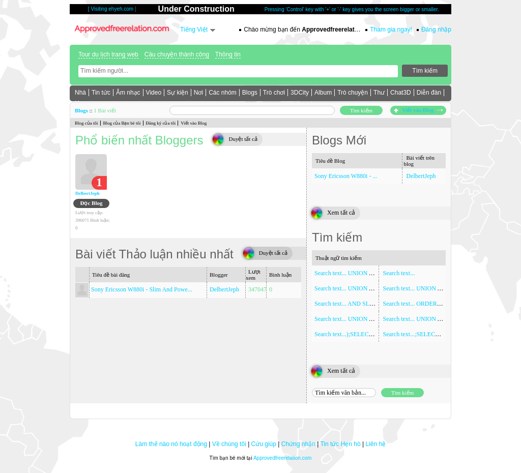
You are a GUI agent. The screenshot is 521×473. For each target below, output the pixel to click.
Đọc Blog (91, 203)
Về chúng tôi (229, 444)
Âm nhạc (128, 92)
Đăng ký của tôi (161, 123)
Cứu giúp (263, 444)
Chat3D (400, 92)
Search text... (399, 273)
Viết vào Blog (418, 110)
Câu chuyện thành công (176, 54)
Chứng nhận (298, 444)
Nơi (198, 92)
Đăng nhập (436, 29)
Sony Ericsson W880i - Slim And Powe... (141, 289)
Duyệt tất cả (242, 139)
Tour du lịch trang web (108, 54)
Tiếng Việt (194, 29)
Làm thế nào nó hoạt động (171, 444)
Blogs (249, 92)
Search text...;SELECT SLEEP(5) (424, 334)
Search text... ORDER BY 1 (417, 303)
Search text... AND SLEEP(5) (350, 303)
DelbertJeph (87, 193)
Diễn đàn (429, 92)
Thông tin (228, 54)
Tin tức (101, 92)
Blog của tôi (86, 123)
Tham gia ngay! (391, 29)
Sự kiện (177, 92)
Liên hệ (375, 444)
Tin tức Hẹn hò (340, 444)
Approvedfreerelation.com (282, 458)
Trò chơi (274, 92)
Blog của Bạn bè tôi (122, 123)
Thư (379, 92)
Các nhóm (223, 92)
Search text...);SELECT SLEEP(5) (356, 334)
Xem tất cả (341, 212)
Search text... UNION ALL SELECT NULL (436, 288)
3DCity (300, 92)
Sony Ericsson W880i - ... (345, 176)
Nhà (80, 92)
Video (153, 92)
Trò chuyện (352, 92)
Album (323, 92)
